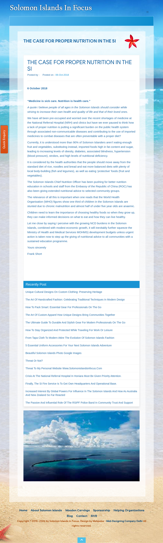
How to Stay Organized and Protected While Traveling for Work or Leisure (69, 330)
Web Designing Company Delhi (124, 521)
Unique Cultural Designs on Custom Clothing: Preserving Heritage (63, 291)
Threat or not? (34, 360)
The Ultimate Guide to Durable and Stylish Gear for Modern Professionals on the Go (75, 322)
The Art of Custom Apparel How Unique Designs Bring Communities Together (70, 314)
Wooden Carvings (77, 510)
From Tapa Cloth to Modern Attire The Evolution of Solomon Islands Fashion (69, 337)
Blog (69, 516)
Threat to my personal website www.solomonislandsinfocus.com (63, 368)
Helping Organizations (128, 510)
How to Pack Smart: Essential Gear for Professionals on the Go (63, 307)
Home (23, 510)
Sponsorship (101, 510)
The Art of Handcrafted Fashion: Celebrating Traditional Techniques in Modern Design (75, 299)
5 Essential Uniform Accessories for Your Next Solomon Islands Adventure (68, 345)
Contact (81, 516)
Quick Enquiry (4, 139)
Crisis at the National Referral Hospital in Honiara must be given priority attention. (73, 375)
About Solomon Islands (46, 510)
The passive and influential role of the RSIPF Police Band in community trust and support (79, 402)
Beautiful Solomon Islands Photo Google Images (53, 353)
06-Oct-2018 (62, 74)
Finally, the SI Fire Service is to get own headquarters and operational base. (71, 383)
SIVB (93, 516)
